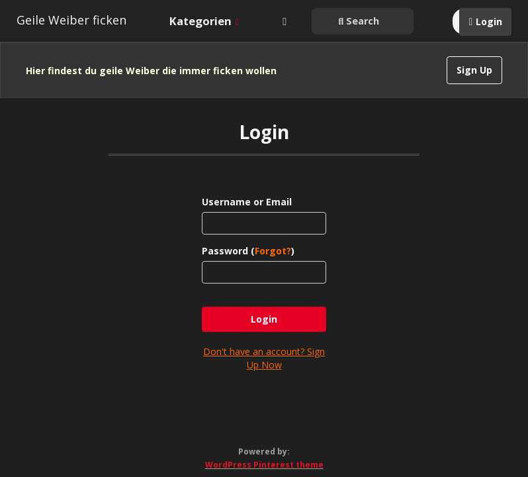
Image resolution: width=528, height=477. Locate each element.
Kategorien (204, 20)
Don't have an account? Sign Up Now (264, 344)
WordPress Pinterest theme (264, 450)
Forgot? (273, 237)
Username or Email (247, 188)
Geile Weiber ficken (71, 20)
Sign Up (474, 70)
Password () (248, 237)
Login (489, 21)
